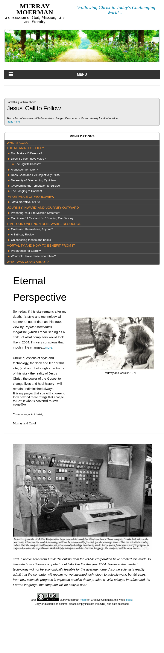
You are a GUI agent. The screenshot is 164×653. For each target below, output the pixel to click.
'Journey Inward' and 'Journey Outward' (43, 207)
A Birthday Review (23, 234)
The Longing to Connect (26, 191)
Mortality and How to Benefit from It (41, 245)
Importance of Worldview (30, 196)
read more (14, 121)
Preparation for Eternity (26, 250)
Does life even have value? (28, 158)
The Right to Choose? (28, 164)
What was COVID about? (28, 262)
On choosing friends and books (31, 239)
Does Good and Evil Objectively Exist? (35, 175)
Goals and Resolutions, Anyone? (32, 229)
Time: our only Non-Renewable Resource (44, 224)
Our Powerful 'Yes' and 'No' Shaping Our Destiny (42, 218)
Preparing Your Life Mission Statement (35, 212)
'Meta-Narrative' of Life (25, 202)
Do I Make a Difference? (26, 153)
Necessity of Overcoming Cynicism (33, 180)
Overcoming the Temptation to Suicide (35, 185)
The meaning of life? (25, 148)
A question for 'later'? (24, 169)
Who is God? (18, 142)
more (48, 347)
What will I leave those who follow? (33, 256)
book (129, 599)
